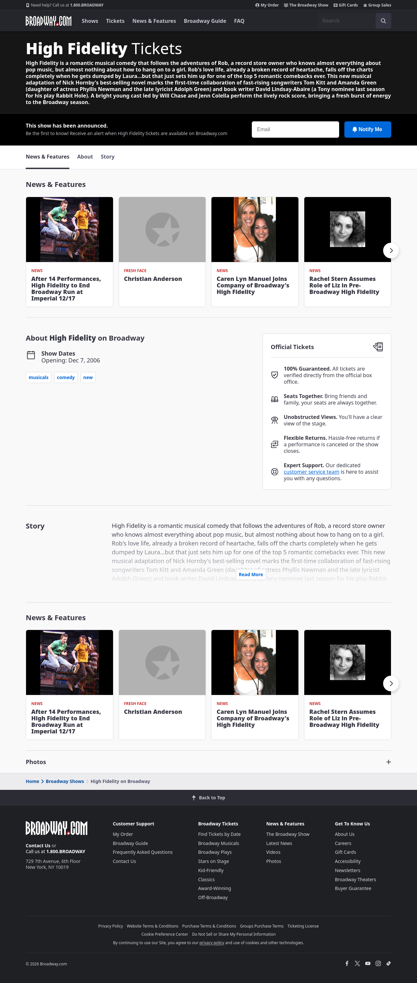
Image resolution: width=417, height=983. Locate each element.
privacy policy (211, 942)
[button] (391, 250)
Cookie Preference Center (164, 934)
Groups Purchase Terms (262, 926)
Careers (343, 843)
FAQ (239, 20)
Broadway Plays (215, 852)
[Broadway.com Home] (48, 21)
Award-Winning (214, 888)
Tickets (115, 20)
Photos (273, 861)
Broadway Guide (205, 20)
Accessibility (348, 861)
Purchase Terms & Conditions (209, 926)
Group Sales (377, 5)
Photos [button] (36, 762)
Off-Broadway (213, 897)
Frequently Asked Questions (143, 852)
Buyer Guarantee (353, 888)
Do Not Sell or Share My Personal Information (234, 934)
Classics (206, 879)
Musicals (39, 377)
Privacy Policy (110, 926)
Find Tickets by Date (219, 834)
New (88, 377)
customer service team (311, 471)
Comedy (66, 377)
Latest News (279, 843)
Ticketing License (303, 926)
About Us (344, 834)
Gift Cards (346, 5)
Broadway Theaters (355, 879)
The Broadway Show (306, 5)
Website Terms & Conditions (152, 926)
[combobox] (354, 21)
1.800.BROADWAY (65, 5)
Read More (251, 574)
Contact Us (38, 845)
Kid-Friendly (210, 870)
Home (32, 781)
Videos (273, 852)
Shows (90, 20)
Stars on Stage (213, 861)
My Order (267, 5)
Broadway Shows (62, 781)
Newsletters (347, 870)
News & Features (154, 20)
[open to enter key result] (383, 21)
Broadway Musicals (218, 843)
